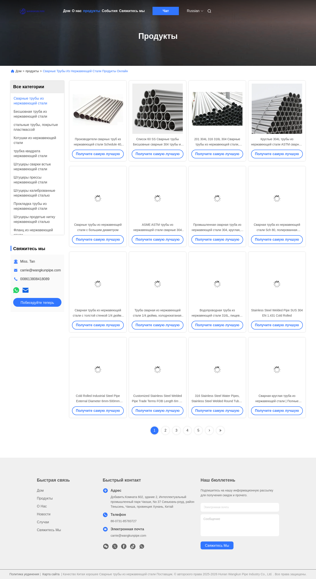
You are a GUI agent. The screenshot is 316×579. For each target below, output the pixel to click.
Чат (166, 11)
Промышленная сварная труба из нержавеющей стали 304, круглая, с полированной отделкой (217, 230)
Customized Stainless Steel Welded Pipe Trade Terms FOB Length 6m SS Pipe (157, 401)
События (110, 11)
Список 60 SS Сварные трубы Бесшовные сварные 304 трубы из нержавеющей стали (157, 144)
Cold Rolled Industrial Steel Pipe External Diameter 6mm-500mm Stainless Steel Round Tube (98, 401)
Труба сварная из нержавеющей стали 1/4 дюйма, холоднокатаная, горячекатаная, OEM (157, 315)
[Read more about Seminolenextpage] (209, 430)
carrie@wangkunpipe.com (40, 270)
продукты (91, 11)
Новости (43, 514)
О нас (77, 11)
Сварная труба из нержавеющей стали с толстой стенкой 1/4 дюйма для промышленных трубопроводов (98, 315)
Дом (66, 11)
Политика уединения (24, 574)
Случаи (43, 522)
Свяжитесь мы (132, 11)
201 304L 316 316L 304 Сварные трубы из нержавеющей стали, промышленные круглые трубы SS (217, 144)
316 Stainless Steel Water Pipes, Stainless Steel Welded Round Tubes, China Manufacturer (217, 401)
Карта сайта (50, 574)
